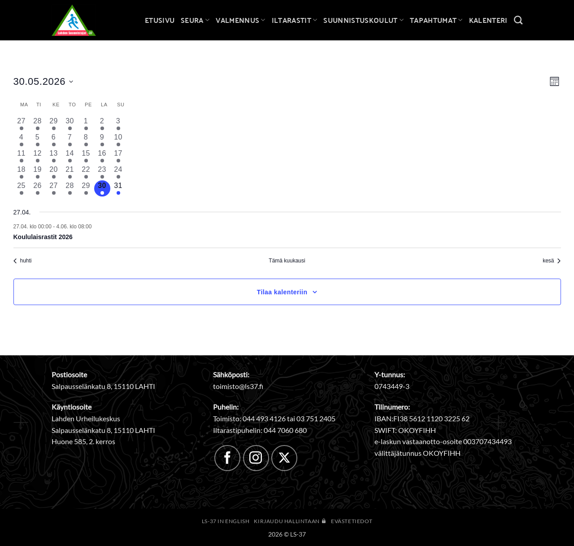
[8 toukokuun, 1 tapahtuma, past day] (86, 140)
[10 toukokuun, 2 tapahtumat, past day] (118, 140)
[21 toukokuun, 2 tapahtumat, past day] (70, 172)
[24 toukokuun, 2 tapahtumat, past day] (118, 172)
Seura (195, 19)
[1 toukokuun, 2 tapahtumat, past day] (86, 124)
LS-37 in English (226, 521)
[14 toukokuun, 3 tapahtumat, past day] (70, 156)
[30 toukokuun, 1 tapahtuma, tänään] (102, 188)
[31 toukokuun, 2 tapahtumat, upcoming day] (118, 188)
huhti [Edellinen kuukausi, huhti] (22, 261)
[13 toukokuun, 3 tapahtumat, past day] (54, 156)
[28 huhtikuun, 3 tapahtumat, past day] (38, 124)
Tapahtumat (436, 19)
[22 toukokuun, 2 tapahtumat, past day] (86, 172)
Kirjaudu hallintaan (290, 521)
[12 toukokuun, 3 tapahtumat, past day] (38, 156)
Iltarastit (294, 19)
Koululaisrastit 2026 (43, 236)
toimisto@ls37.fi (238, 386)
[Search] (518, 20)
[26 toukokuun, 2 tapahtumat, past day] (38, 188)
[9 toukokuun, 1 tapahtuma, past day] (102, 140)
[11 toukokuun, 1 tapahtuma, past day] (21, 156)
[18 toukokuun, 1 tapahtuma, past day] (21, 172)
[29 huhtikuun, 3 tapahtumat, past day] (54, 124)
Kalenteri (488, 19)
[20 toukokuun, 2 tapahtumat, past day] (54, 172)
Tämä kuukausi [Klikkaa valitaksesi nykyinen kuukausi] (287, 261)
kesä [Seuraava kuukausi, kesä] (552, 261)
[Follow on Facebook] (227, 458)
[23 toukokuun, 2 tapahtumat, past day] (102, 172)
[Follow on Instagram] (256, 458)
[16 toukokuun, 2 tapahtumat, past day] (102, 156)
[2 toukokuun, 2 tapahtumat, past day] (102, 124)
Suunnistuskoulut (363, 19)
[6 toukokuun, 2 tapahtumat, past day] (54, 140)
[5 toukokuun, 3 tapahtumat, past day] (38, 140)
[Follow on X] (284, 458)
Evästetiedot (351, 521)
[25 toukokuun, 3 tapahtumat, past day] (21, 188)
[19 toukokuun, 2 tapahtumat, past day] (38, 172)
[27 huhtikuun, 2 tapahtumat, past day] (21, 124)
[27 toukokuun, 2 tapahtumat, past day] (54, 188)
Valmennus (240, 19)
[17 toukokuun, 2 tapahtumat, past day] (118, 156)
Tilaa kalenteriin (282, 292)
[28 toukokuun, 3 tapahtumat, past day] (70, 188)
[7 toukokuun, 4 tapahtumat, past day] (70, 140)
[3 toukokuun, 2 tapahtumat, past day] (118, 124)
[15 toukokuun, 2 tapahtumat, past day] (86, 156)
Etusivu (159, 19)
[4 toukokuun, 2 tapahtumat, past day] (21, 140)
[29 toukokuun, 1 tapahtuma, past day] (86, 188)
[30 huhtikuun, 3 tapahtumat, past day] (70, 124)
